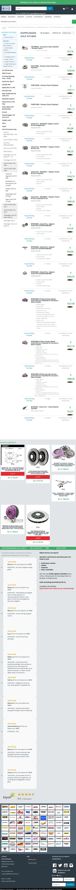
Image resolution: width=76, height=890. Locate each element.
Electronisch (38, 17)
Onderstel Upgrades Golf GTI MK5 (11, 176)
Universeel (48, 17)
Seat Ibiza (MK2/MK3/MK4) (8, 144)
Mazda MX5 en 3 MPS (8, 87)
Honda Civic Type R (8, 81)
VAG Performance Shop (9, 129)
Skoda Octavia (8, 151)
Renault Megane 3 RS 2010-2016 (8, 116)
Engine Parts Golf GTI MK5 (11, 200)
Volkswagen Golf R (9, 221)
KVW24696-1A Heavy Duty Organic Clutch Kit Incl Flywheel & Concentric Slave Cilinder (44, 300)
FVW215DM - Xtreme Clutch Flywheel (44, 104)
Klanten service (32, 859)
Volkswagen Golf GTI (10, 160)
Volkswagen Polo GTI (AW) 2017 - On (10, 156)
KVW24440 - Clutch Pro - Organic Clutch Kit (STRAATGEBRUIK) (43, 248)
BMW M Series (6, 73)
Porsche (4, 112)
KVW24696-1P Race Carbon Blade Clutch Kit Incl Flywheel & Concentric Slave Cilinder (44, 343)
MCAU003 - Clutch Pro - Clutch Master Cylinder (45, 407)
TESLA (4, 123)
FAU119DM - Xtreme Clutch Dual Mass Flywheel (45, 67)
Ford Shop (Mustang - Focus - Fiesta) (8, 77)
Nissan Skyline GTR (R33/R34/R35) (8, 108)
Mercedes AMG (6, 91)
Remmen (3, 17)
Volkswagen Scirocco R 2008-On (10, 225)
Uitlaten (29, 17)
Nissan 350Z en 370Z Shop (8, 103)
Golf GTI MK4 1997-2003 (10, 164)
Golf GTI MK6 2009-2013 (10, 206)
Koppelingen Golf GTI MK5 (11, 195)
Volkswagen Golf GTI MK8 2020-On (10, 216)
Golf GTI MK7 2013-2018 (10, 211)
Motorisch (11, 17)
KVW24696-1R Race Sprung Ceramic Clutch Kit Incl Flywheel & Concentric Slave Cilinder (44, 375)
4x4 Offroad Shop (7, 70)
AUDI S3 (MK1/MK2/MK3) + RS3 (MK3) (10, 134)
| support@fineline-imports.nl (37, 13)
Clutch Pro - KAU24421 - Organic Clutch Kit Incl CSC (45, 147)
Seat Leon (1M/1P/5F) (10, 148)
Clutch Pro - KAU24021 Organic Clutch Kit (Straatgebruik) (45, 124)
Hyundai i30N (6, 84)
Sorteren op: (63, 33)
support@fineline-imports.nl (11, 874)
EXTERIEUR (57, 17)
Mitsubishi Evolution (8, 99)
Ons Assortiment (32, 863)
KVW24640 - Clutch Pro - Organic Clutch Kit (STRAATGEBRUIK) (43, 273)
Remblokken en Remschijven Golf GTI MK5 (11, 183)
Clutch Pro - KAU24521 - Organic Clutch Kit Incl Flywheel (45, 172)
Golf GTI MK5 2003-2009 (10, 170)
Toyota (4, 126)
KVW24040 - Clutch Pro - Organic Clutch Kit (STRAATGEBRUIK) (43, 225)
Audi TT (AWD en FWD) (10, 140)
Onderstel (20, 17)
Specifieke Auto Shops (8, 22)
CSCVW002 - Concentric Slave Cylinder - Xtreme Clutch (45, 47)
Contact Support (59, 548)
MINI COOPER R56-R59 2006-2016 (9, 95)
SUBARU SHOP (6, 120)
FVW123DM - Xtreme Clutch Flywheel (44, 85)
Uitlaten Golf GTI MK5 (11, 190)
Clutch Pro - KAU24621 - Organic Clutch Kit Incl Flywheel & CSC (45, 197)
